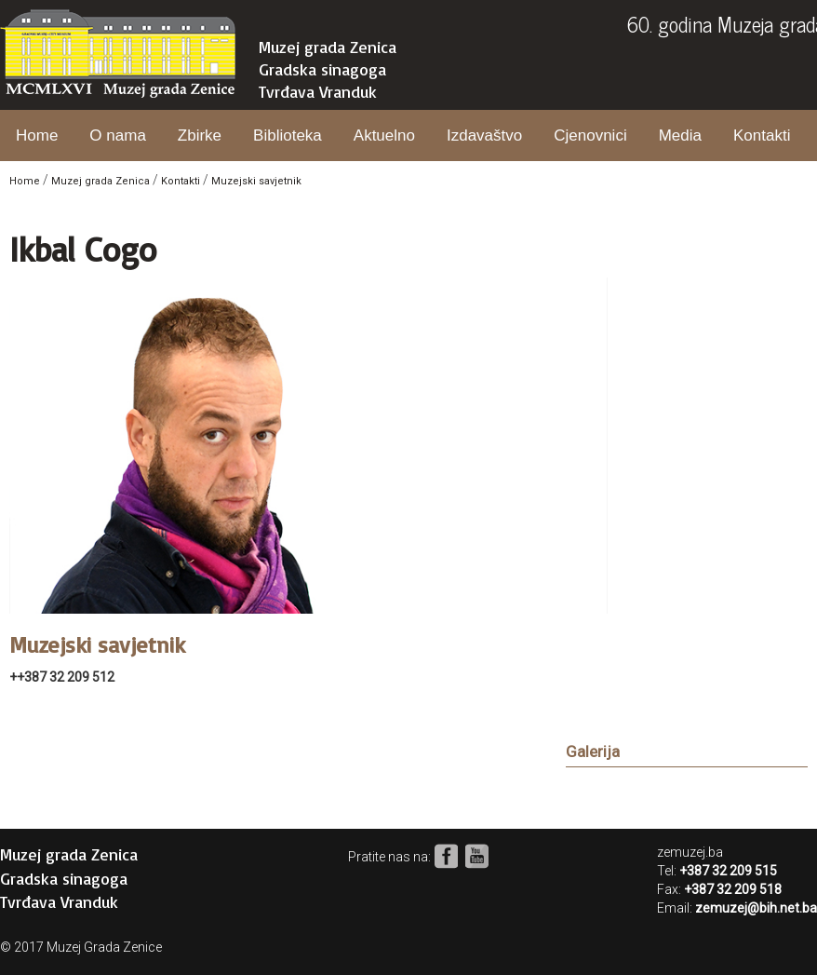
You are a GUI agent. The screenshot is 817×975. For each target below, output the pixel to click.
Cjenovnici (590, 135)
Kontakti (761, 135)
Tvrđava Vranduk (318, 91)
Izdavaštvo (484, 135)
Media (680, 135)
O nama (117, 135)
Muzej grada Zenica (327, 46)
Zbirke (199, 135)
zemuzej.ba (690, 852)
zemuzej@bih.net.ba (756, 908)
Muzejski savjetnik (256, 181)
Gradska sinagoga (322, 69)
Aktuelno (384, 135)
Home (37, 135)
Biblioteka (287, 135)
